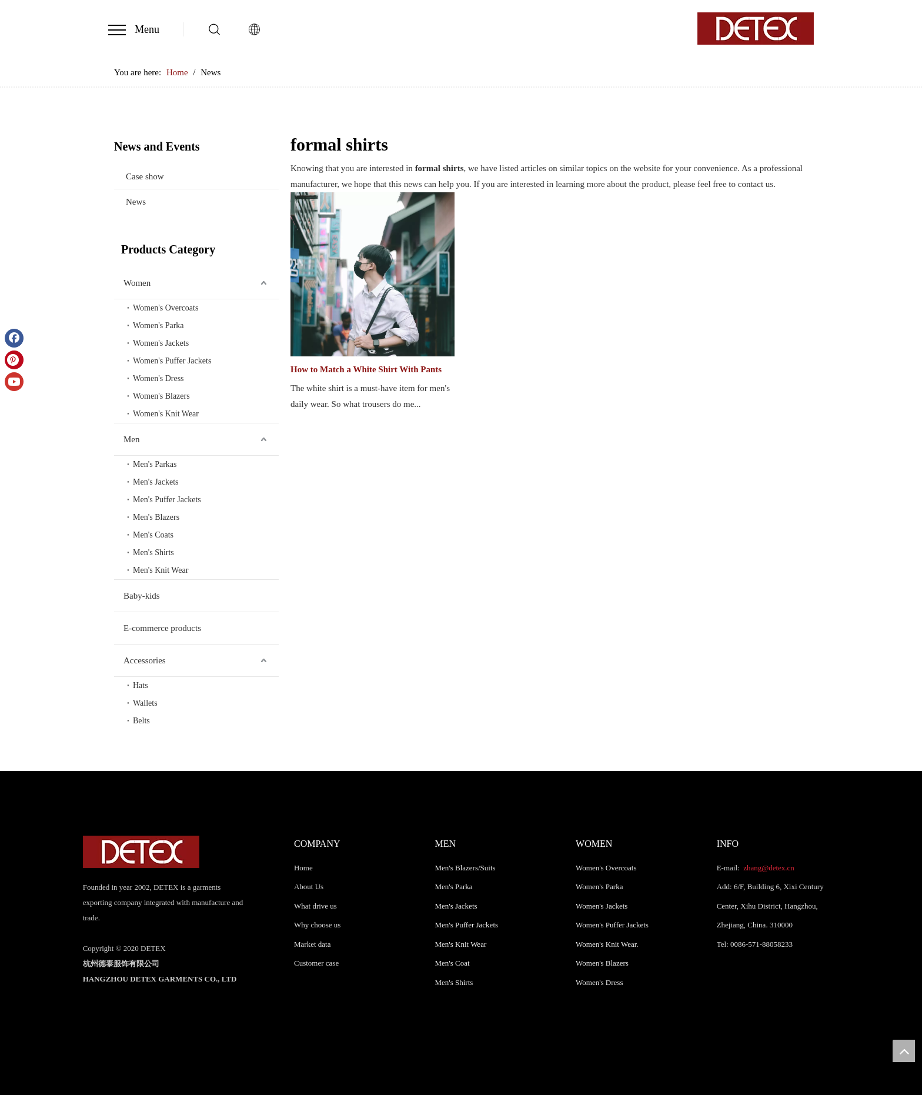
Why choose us (317, 924)
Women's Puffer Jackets (172, 360)
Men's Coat (452, 963)
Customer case (316, 963)
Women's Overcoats (165, 307)
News (136, 201)
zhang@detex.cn (767, 867)
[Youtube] (14, 381)
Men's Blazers (156, 517)
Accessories (144, 660)
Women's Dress (158, 378)
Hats (140, 685)
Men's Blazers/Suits (465, 867)
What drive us (315, 906)
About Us (308, 886)
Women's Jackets (161, 343)
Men (131, 439)
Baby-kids (141, 595)
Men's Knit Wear (160, 570)
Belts (141, 720)
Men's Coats (153, 534)
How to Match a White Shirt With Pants (366, 369)
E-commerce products (162, 628)
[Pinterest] (14, 359)
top (904, 1051)
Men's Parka (454, 886)
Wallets (145, 703)
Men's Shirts (153, 552)
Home (303, 867)
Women (137, 283)
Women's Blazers (161, 396)
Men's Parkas (154, 464)
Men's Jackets (156, 482)
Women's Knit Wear (166, 413)
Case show (145, 176)
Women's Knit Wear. (607, 944)
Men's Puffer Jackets (167, 499)
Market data (312, 944)
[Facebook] (14, 338)
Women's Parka (158, 325)
